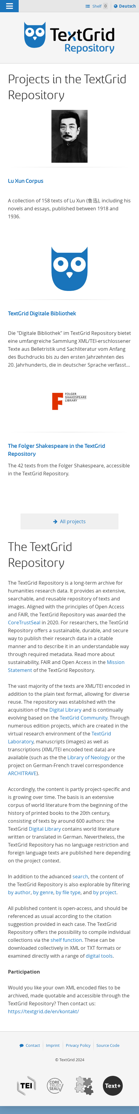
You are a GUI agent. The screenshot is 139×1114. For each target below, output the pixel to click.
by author (19, 892)
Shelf (100, 6)
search (80, 876)
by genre (43, 892)
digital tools (99, 956)
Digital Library (65, 709)
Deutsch (128, 7)
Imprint (53, 1045)
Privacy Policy (78, 1045)
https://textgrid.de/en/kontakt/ (43, 1011)
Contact (33, 1045)
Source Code (107, 1045)
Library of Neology (88, 757)
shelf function (66, 940)
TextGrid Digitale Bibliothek (42, 313)
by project (104, 892)
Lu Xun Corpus (25, 181)
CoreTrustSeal (24, 622)
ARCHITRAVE (22, 773)
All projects (73, 521)
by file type (68, 892)
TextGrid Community (83, 717)
